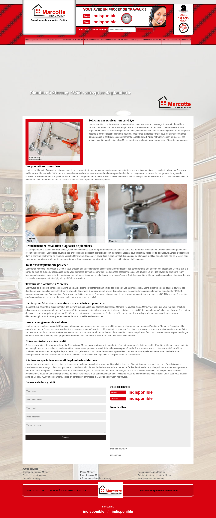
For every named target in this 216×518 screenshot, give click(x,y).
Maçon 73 (79, 40)
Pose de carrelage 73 (132, 40)
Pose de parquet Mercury (34, 475)
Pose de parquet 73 (33, 40)
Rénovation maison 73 (152, 40)
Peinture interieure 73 (171, 40)
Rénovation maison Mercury (151, 478)
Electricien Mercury (31, 478)
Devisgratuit (122, 18)
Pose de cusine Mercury (91, 475)
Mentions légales (74, 490)
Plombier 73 (186, 40)
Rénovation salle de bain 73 (112, 40)
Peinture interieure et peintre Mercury (155, 475)
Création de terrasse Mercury (36, 471)
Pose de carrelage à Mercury (151, 471)
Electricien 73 (68, 40)
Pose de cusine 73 (91, 40)
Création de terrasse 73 (52, 40)
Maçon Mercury (87, 471)
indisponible (99, 15)
